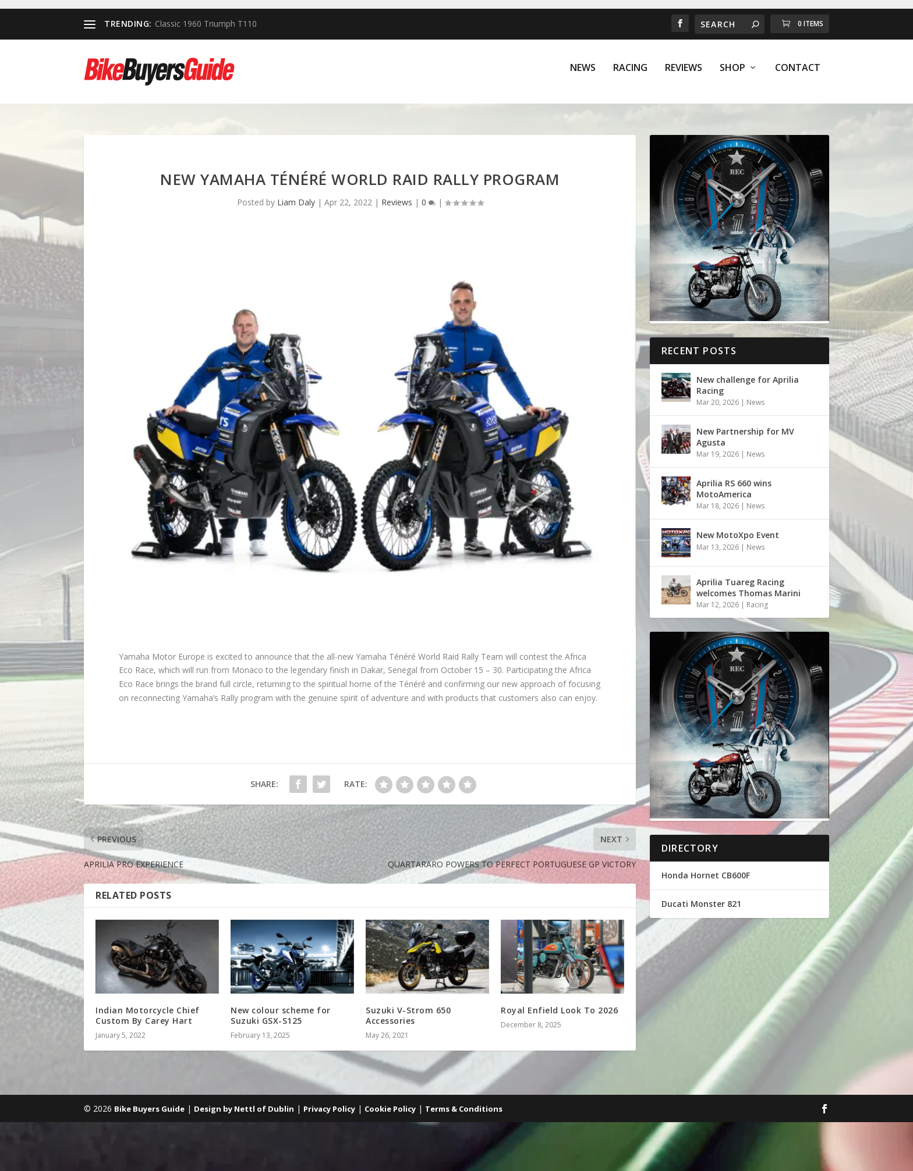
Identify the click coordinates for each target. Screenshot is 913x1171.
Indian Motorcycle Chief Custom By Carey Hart (147, 1015)
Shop (732, 76)
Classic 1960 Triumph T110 (206, 23)
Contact (797, 76)
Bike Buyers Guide (149, 1109)
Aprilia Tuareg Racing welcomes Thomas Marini (748, 587)
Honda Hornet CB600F (705, 875)
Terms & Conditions (463, 1109)
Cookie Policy (390, 1109)
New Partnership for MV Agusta (745, 436)
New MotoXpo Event (737, 534)
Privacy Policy (329, 1109)
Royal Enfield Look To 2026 (559, 1010)
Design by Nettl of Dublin (244, 1109)
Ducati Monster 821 (701, 903)
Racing (630, 76)
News (583, 76)
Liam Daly (296, 202)
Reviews (683, 76)
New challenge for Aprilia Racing (747, 385)
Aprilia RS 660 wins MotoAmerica (734, 488)
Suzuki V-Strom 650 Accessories (408, 1015)
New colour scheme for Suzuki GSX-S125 (281, 1015)
